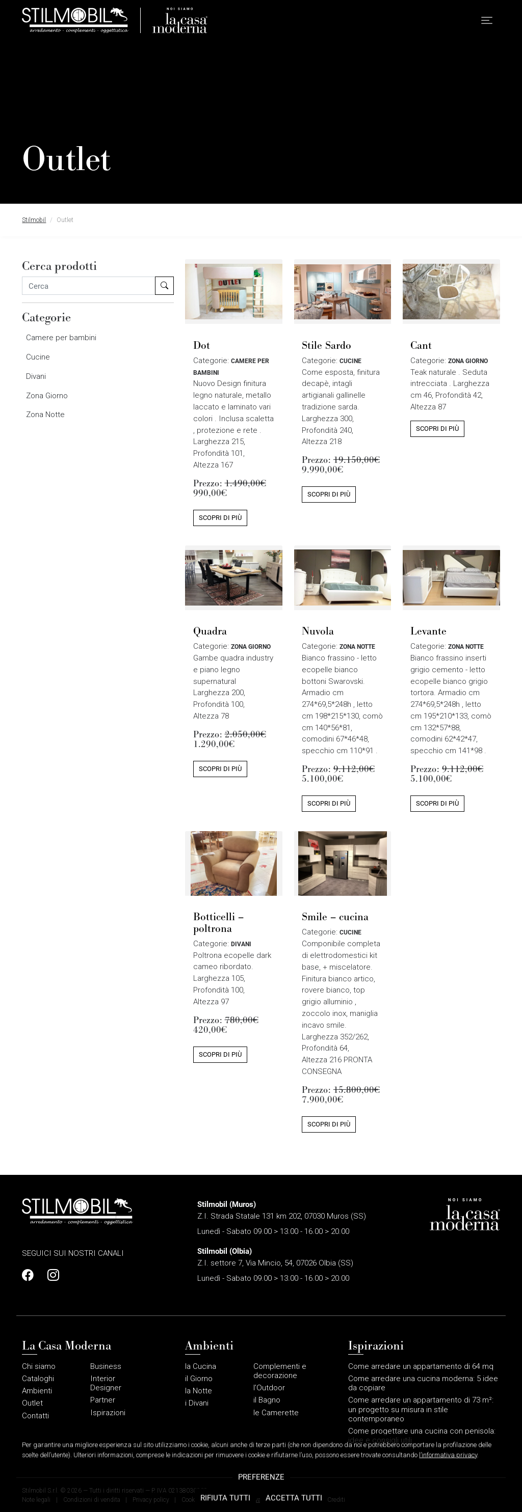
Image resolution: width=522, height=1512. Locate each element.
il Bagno (266, 1400)
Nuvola (318, 631)
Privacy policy (151, 1499)
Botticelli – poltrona (218, 922)
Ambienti (37, 1390)
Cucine (38, 357)
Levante (428, 631)
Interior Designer (105, 1383)
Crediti (336, 1499)
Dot (201, 345)
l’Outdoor (269, 1387)
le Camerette (276, 1412)
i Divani (196, 1403)
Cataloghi (38, 1378)
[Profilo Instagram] (50, 1275)
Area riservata (247, 1499)
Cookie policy (199, 1499)
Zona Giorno (47, 395)
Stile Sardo (326, 345)
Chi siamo (39, 1366)
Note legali (36, 1499)
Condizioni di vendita (91, 1499)
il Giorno (199, 1378)
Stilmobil (34, 220)
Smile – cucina (335, 916)
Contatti (35, 1415)
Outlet (32, 1403)
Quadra (210, 631)
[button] (487, 20)
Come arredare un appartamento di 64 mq (420, 1366)
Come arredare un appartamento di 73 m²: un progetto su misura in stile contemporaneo (420, 1409)
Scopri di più (220, 517)
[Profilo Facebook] (30, 1275)
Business (105, 1366)
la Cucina (200, 1366)
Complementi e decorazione (279, 1371)
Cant (421, 345)
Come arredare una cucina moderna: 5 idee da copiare (423, 1383)
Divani (36, 376)
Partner (102, 1400)
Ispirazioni (107, 1412)
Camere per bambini (61, 337)
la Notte (198, 1390)
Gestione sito (296, 1499)
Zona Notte (45, 414)
